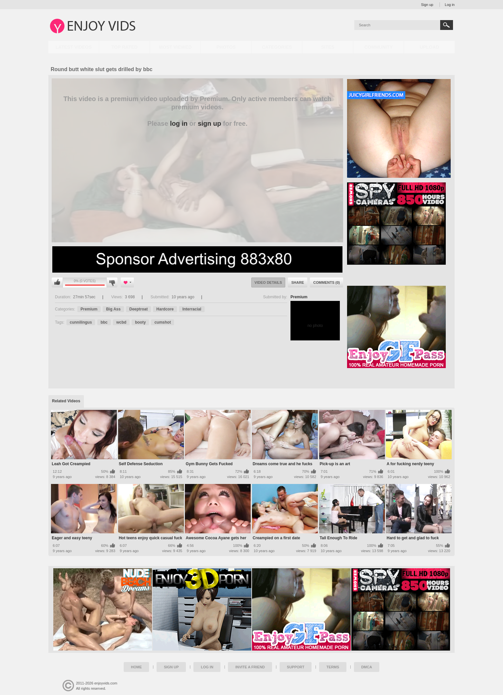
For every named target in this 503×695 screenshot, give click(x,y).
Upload (429, 47)
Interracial (191, 309)
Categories (277, 47)
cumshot (162, 322)
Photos (226, 47)
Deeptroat (138, 309)
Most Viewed (175, 47)
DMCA (366, 667)
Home (136, 667)
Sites (327, 47)
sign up (209, 123)
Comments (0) (326, 282)
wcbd (121, 322)
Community (379, 47)
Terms (332, 667)
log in (179, 123)
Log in (450, 5)
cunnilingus (81, 322)
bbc (104, 322)
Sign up (427, 5)
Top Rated (125, 47)
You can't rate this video (57, 282)
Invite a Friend (250, 667)
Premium (298, 297)
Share (297, 282)
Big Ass (113, 309)
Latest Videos (74, 47)
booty (140, 322)
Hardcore (165, 309)
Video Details (268, 282)
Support (295, 667)
